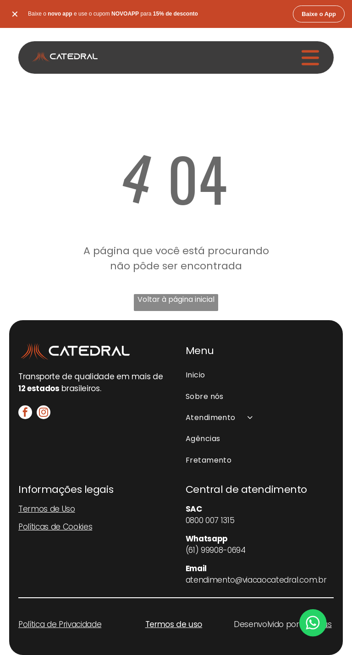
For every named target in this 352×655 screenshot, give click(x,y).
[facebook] (25, 413)
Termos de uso (174, 624)
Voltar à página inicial (176, 299)
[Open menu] (310, 58)
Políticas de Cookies (55, 526)
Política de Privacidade (59, 624)
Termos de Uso (46, 508)
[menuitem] (260, 375)
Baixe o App (319, 14)
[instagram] (43, 413)
